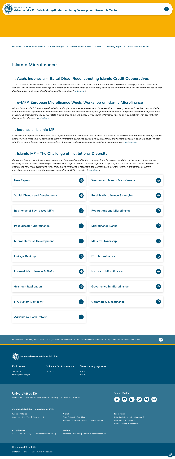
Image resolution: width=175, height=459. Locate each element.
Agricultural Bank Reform (31, 320)
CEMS (15, 437)
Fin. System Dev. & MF (29, 305)
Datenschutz (17, 401)
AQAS (31, 437)
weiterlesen (79, 93)
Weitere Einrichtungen (82, 48)
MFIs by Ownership (104, 244)
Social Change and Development (36, 198)
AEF (101, 48)
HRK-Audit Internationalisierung (128, 420)
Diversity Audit (96, 424)
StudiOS (49, 374)
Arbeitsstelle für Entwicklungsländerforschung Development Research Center (66, 10)
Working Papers (117, 48)
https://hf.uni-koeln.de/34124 (65, 343)
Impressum (66, 401)
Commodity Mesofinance (108, 305)
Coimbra (16, 420)
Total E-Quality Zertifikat (74, 420)
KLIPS (82, 378)
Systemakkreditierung (46, 437)
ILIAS (82, 374)
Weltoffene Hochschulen (125, 424)
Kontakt (76, 401)
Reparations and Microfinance (111, 213)
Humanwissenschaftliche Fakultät (30, 48)
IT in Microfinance (103, 259)
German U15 (38, 420)
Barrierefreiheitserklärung (37, 401)
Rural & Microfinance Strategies (112, 198)
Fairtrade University (71, 437)
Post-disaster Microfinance (32, 228)
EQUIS (23, 437)
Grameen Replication (28, 289)
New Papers (22, 182)
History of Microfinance (107, 274)
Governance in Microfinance (110, 289)
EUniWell (26, 420)
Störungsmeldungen (21, 378)
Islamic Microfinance (138, 48)
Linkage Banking (25, 259)
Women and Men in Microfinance (113, 182)
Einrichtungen (59, 48)
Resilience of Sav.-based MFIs (34, 213)
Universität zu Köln (23, 7)
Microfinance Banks (104, 228)
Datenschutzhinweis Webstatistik (39, 455)
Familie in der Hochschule (94, 437)
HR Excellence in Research (126, 427)
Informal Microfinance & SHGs (34, 274)
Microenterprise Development (34, 244)
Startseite (16, 374)
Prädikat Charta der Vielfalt (75, 424)
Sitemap (54, 401)
